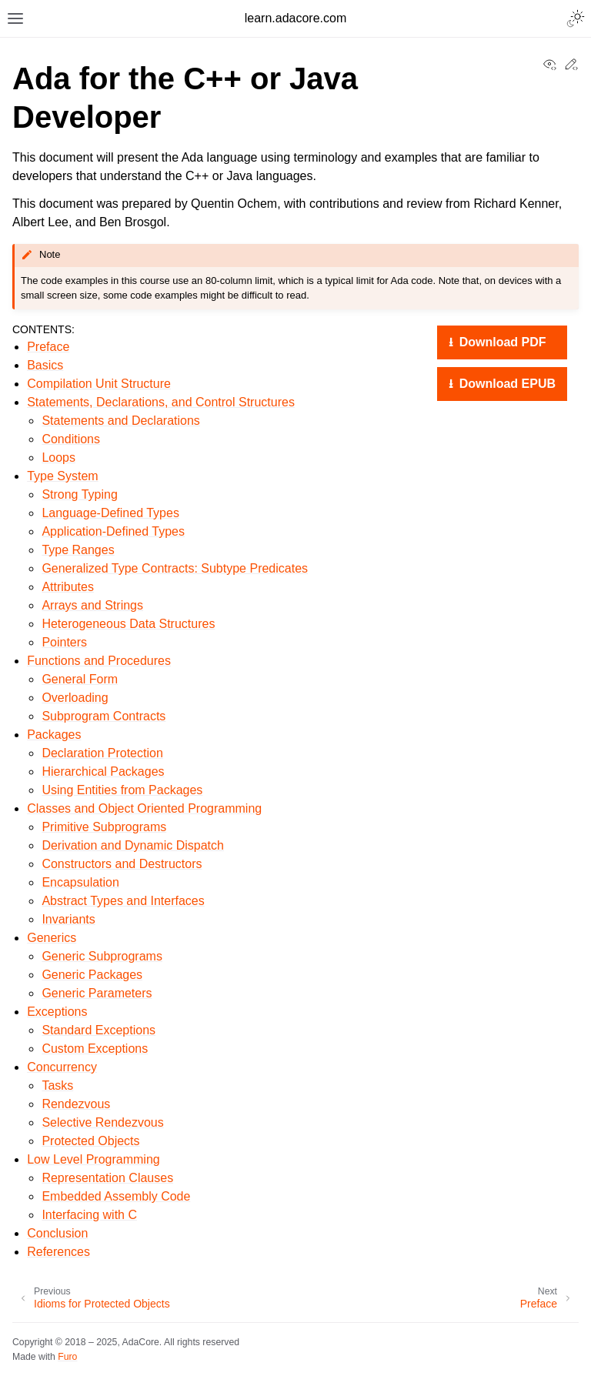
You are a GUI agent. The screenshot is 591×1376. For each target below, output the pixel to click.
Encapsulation (80, 882)
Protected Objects (90, 1140)
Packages (54, 734)
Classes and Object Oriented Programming (144, 808)
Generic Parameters (97, 993)
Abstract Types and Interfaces (123, 900)
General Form (80, 679)
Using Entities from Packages (122, 790)
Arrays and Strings (92, 605)
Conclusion (57, 1233)
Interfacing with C (89, 1214)
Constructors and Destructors (122, 863)
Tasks (57, 1085)
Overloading (75, 697)
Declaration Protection (102, 753)
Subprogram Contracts (103, 716)
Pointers (64, 642)
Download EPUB (506, 383)
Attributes (68, 586)
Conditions (71, 439)
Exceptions (57, 1011)
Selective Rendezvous (102, 1122)
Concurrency (62, 1067)
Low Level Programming (93, 1159)
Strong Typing (79, 494)
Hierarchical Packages (103, 771)
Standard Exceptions (98, 1030)
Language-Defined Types (110, 512)
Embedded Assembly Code (116, 1196)
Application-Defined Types (113, 531)
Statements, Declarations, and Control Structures (161, 402)
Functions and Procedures (99, 660)
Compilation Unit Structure (99, 383)
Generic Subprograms (102, 956)
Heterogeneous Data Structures (128, 623)
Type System (62, 476)
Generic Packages (92, 974)
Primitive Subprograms (104, 826)
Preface (48, 346)
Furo (67, 1356)
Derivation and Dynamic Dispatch (133, 845)
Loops (58, 457)
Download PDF (501, 342)
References (58, 1251)
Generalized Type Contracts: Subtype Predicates (175, 568)
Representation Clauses (107, 1177)
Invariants (68, 919)
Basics (45, 365)
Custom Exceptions (95, 1048)
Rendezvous (76, 1103)
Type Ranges (78, 549)
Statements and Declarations (120, 420)
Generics (51, 937)
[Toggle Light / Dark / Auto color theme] (575, 18)
